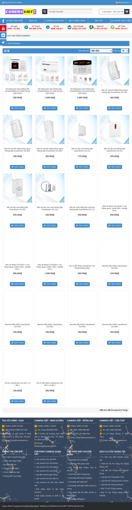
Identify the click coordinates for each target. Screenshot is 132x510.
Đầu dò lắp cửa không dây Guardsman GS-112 (82, 150)
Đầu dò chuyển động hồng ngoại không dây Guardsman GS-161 (114, 91)
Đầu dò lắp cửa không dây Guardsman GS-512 (114, 150)
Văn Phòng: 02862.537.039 (14, 430)
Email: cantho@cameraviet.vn (113, 440)
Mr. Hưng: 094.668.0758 (45, 430)
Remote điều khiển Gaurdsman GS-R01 (114, 267)
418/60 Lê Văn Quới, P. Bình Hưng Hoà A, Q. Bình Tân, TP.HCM (16, 435)
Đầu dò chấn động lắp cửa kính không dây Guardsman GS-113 (82, 208)
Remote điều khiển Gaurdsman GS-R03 (49, 325)
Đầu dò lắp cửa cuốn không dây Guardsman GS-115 (50, 208)
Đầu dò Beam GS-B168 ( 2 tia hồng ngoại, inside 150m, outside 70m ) (50, 267)
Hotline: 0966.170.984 (12, 426)
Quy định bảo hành (10, 468)
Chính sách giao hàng (11, 461)
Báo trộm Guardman (21, 36)
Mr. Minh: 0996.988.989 (78, 430)
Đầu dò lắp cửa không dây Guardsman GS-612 (17, 208)
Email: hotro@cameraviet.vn (15, 440)
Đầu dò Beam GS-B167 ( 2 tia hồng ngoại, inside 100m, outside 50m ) (17, 267)
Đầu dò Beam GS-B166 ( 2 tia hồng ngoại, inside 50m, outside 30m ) (114, 208)
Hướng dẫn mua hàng (11, 476)
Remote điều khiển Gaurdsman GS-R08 (114, 325)
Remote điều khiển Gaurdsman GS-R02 (17, 325)
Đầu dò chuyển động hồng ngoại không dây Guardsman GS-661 (50, 150)
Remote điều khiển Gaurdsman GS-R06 (82, 325)
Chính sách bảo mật (11, 472)
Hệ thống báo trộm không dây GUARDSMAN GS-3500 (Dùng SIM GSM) (49, 91)
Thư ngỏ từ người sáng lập (13, 457)
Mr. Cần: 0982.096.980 (110, 430)
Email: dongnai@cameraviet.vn (81, 437)
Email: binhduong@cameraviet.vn (45, 444)
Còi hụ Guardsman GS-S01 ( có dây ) (17, 384)
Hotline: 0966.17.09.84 (45, 426)
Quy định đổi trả (9, 465)
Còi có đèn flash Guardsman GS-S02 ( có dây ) (49, 384)
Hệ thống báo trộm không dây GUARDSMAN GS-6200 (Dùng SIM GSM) (82, 91)
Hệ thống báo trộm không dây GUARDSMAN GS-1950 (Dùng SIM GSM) (17, 91)
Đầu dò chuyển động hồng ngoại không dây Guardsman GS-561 (17, 150)
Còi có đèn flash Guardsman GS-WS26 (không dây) (82, 267)
